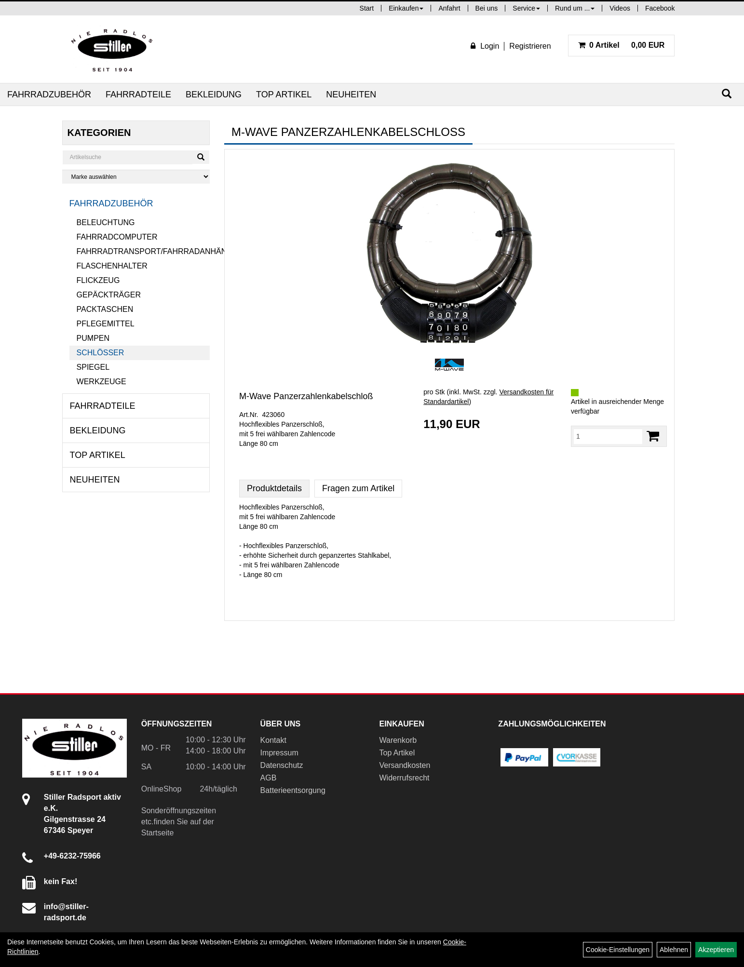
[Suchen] (727, 93)
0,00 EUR (621, 45)
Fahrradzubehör (49, 94)
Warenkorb (398, 740)
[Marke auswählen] (136, 177)
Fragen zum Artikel (358, 488)
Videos (619, 8)
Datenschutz (281, 765)
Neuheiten (351, 94)
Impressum (279, 753)
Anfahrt (449, 8)
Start (367, 8)
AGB (268, 778)
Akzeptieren (716, 950)
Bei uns (486, 8)
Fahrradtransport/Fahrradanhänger (143, 251)
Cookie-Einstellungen (617, 950)
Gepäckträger (109, 295)
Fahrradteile (138, 94)
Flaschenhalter (112, 266)
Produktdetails (274, 488)
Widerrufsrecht (404, 778)
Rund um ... (575, 8)
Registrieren (530, 46)
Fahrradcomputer (117, 237)
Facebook (660, 8)
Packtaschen (105, 309)
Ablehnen (674, 950)
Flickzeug (98, 280)
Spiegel (93, 367)
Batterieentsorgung (292, 790)
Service (526, 8)
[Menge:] (608, 436)
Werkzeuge (101, 381)
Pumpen (93, 338)
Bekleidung (214, 94)
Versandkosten (404, 765)
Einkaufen (406, 8)
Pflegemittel (106, 324)
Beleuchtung (106, 222)
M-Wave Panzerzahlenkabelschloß (306, 396)
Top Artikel (283, 94)
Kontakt (273, 740)
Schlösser (100, 353)
